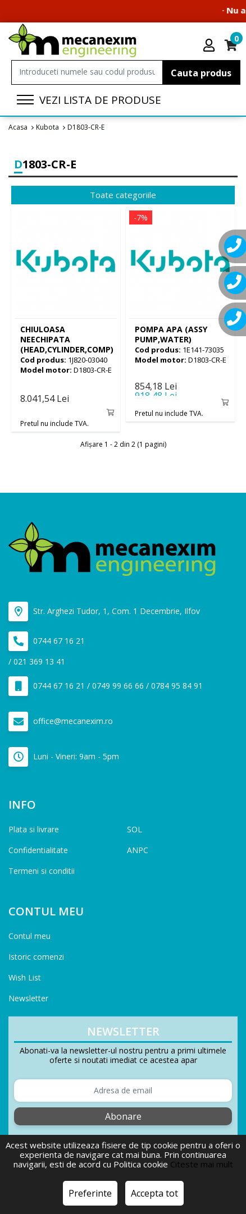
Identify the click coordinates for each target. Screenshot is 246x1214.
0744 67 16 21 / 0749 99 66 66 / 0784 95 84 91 (105, 686)
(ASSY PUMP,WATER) (171, 334)
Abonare (123, 1116)
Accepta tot (154, 1193)
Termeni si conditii (41, 870)
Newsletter (28, 998)
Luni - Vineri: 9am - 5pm (63, 757)
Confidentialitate (38, 850)
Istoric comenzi (36, 956)
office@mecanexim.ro (60, 721)
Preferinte (90, 1193)
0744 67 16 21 (46, 641)
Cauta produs (201, 73)
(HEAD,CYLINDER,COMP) (66, 339)
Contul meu (29, 936)
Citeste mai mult (201, 1164)
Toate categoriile (123, 194)
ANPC (137, 850)
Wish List (24, 977)
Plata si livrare (33, 829)
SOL (134, 829)
